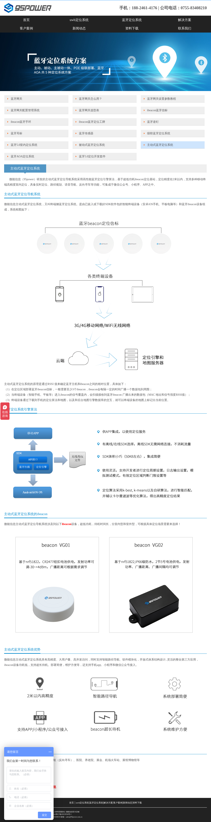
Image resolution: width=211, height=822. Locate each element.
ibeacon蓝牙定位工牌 (92, 121)
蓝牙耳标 (16, 133)
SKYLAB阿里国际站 (57, 812)
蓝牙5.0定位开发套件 (92, 156)
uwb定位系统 (79, 20)
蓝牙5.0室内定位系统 (24, 144)
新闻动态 (79, 28)
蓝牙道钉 (153, 121)
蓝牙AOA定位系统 (22, 156)
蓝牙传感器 (86, 133)
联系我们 (184, 28)
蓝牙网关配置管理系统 (25, 110)
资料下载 (131, 28)
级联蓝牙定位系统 (158, 133)
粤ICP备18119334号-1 (64, 814)
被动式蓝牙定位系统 (92, 144)
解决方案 (184, 20)
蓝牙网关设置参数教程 (161, 98)
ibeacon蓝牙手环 (21, 121)
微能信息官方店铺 (72, 812)
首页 (26, 20)
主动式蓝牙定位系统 (160, 144)
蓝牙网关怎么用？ (90, 98)
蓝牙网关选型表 (89, 110)
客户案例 (26, 28)
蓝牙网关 (16, 98)
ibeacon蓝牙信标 (157, 110)
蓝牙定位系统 (132, 20)
